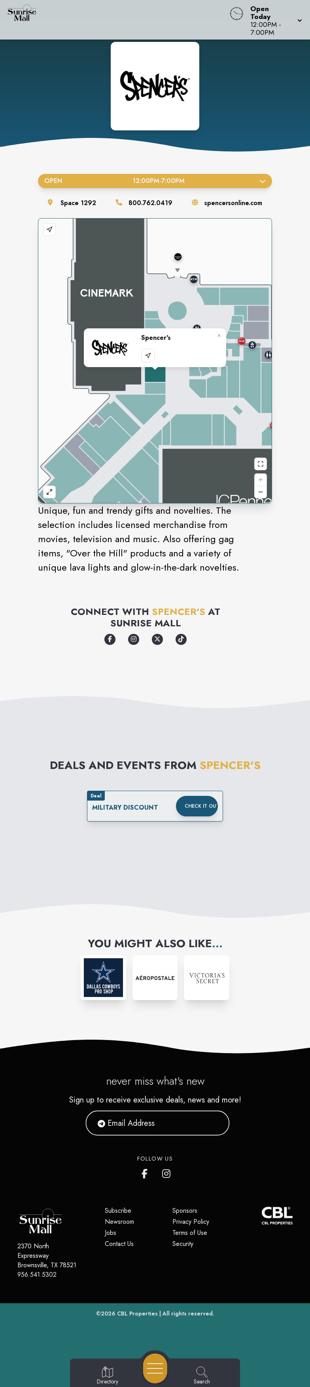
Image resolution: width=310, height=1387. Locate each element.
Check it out (201, 806)
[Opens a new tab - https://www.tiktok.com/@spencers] (181, 639)
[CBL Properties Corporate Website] (262, 1216)
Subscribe (118, 1210)
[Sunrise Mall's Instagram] (167, 1172)
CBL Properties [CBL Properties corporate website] (137, 1313)
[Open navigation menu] (155, 1368)
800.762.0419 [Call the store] (150, 202)
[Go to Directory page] (107, 1375)
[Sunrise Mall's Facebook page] (146, 1172)
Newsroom (119, 1221)
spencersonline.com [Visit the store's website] (233, 202)
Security (182, 1243)
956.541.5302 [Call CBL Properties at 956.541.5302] (37, 1274)
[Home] (117, 19)
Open (155, 180)
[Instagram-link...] (103, 977)
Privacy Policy (190, 1221)
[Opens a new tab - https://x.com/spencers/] (157, 639)
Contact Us (119, 1243)
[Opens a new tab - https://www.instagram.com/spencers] (133, 639)
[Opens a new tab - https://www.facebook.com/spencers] (109, 639)
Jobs (110, 1232)
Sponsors (184, 1210)
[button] (274, 19)
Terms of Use (189, 1232)
